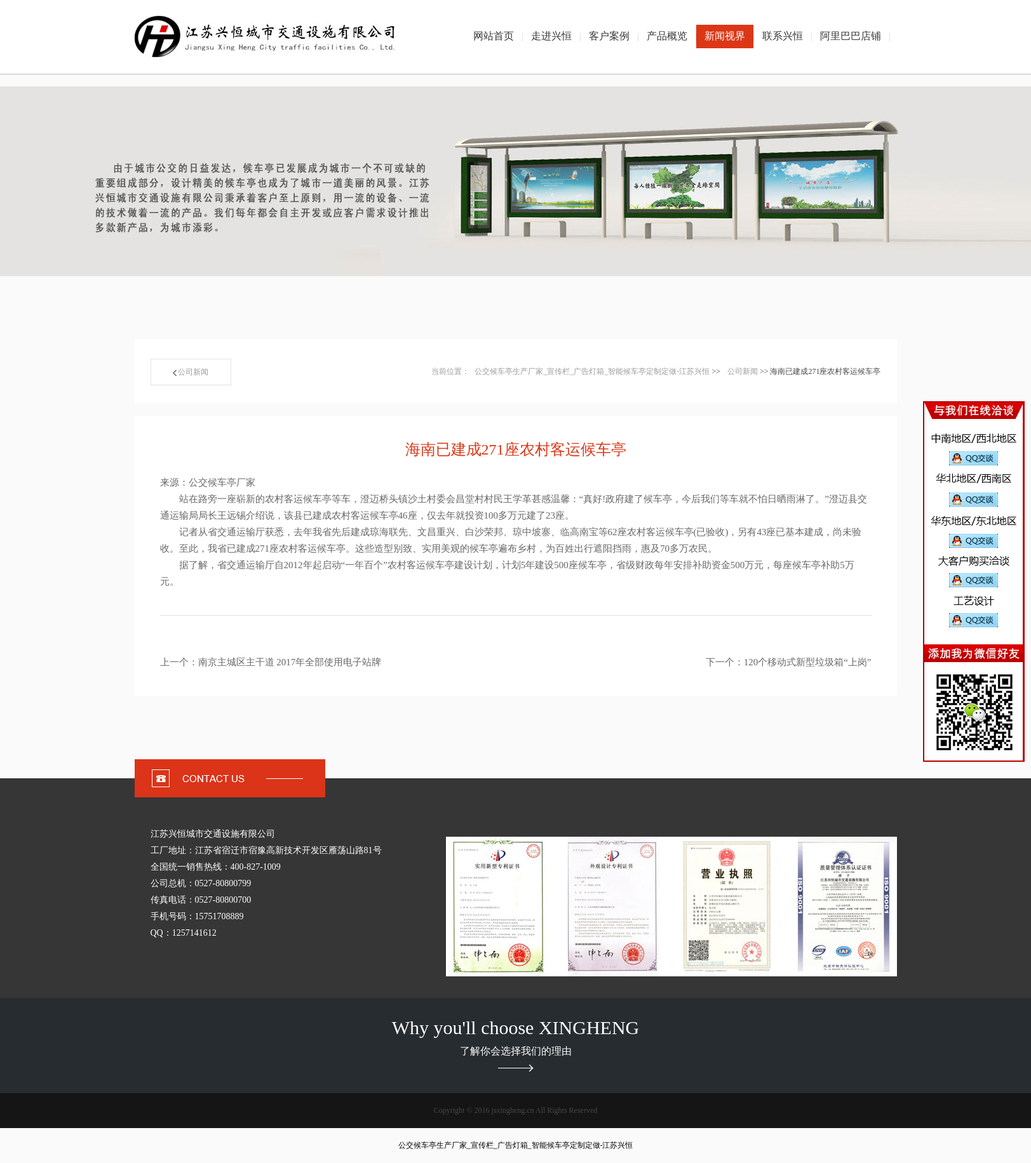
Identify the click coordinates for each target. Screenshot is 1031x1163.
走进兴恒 (551, 35)
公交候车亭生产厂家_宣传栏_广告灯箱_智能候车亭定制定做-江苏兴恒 (592, 371)
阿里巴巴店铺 (850, 35)
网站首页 (493, 35)
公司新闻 (190, 372)
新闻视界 (724, 35)
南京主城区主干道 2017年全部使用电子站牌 (290, 662)
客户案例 (609, 35)
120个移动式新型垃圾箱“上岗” (808, 662)
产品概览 (667, 35)
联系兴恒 (782, 35)
